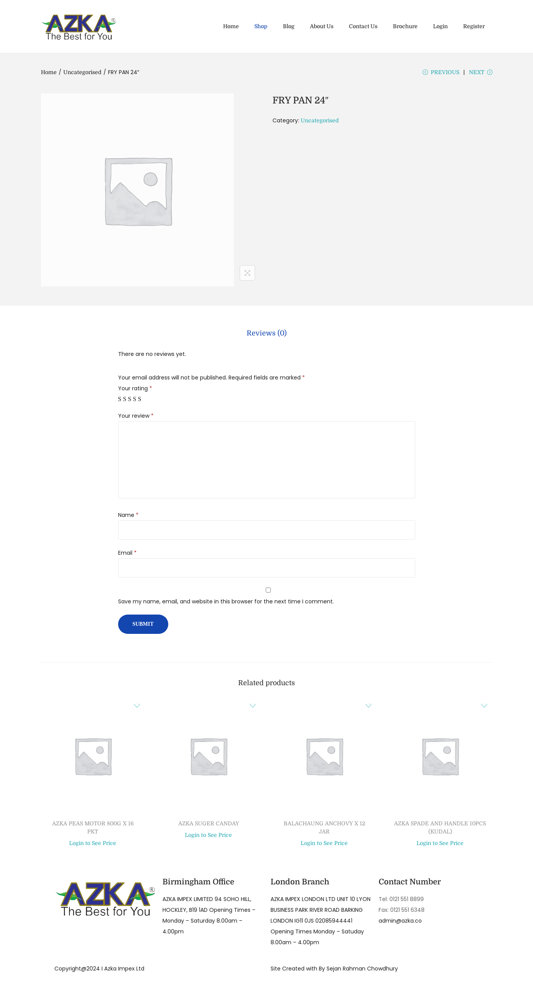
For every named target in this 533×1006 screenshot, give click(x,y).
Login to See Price (92, 845)
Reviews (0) (267, 335)
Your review (136, 417)
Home (49, 72)
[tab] (267, 335)
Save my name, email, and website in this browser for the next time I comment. (226, 603)
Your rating (135, 390)
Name (128, 516)
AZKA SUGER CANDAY (208, 825)
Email (127, 554)
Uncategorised (82, 72)
